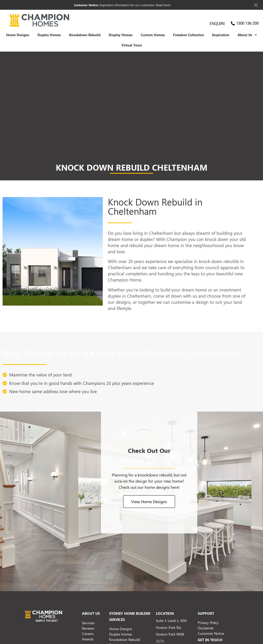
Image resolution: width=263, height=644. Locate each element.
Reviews (88, 628)
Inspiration (220, 35)
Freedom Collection (188, 35)
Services (88, 622)
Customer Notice (211, 633)
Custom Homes (153, 35)
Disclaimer (206, 628)
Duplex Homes (49, 35)
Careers (88, 633)
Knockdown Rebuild (84, 35)
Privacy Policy (208, 622)
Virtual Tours (131, 45)
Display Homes (121, 35)
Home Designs (17, 35)
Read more (163, 5)
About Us (247, 35)
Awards (87, 639)
